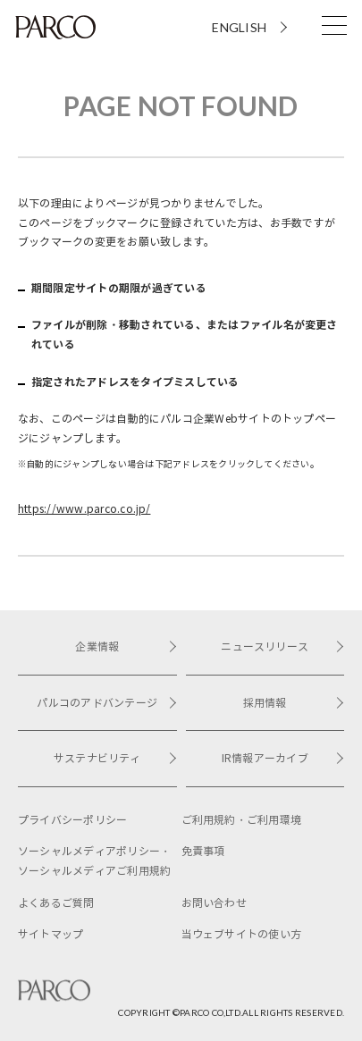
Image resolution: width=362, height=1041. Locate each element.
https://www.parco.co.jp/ (84, 509)
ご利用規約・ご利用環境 (241, 820)
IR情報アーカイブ (283, 758)
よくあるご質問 (56, 903)
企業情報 (125, 646)
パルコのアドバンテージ (106, 702)
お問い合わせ (214, 903)
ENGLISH (239, 27)
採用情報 (293, 702)
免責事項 (203, 851)
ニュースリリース (282, 646)
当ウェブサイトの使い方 (241, 934)
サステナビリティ (115, 758)
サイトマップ (50, 934)
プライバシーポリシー (72, 820)
